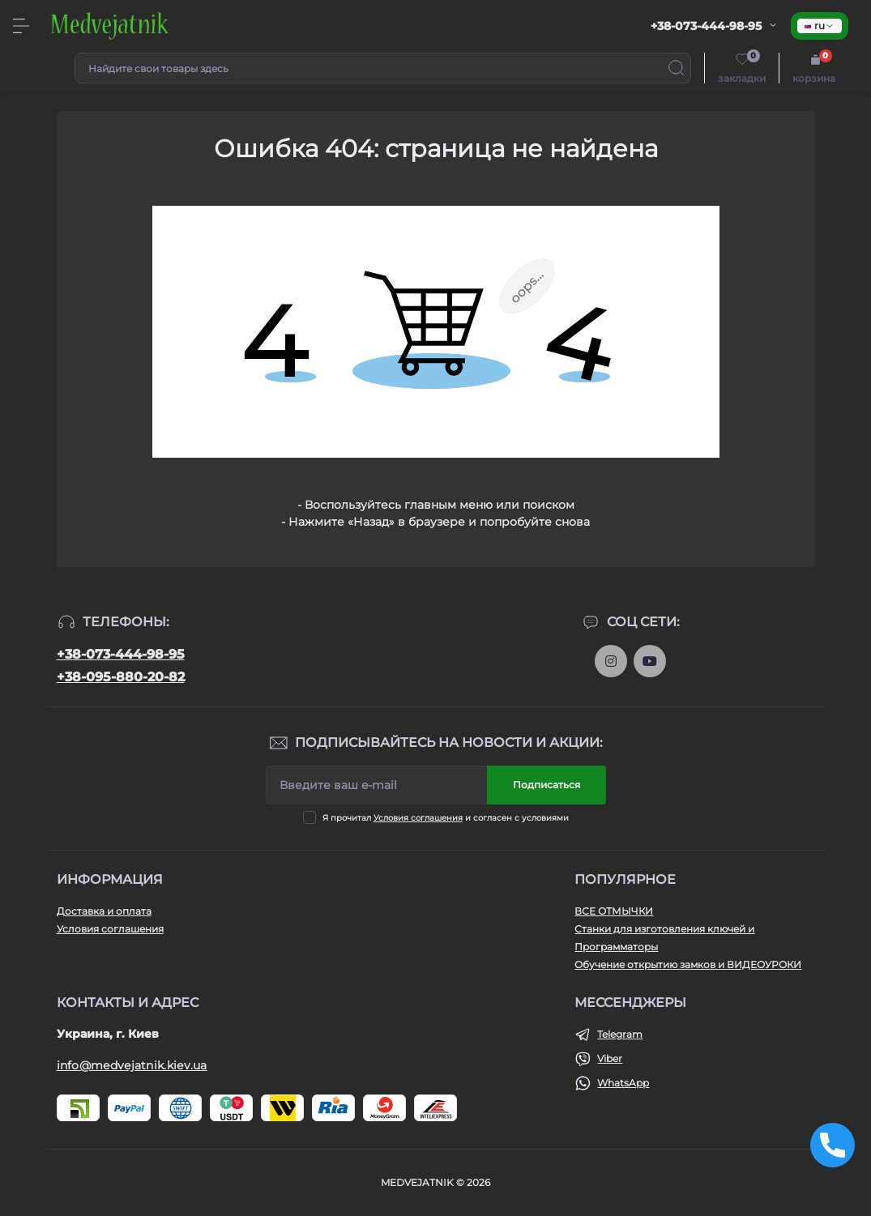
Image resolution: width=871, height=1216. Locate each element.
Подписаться (546, 785)
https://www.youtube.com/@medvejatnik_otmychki (650, 661)
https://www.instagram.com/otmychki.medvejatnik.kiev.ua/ (611, 661)
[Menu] (21, 26)
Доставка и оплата (104, 911)
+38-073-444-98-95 (121, 654)
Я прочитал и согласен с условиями (445, 818)
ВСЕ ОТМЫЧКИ (613, 911)
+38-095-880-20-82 (121, 677)
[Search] (676, 68)
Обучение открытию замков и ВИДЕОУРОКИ (687, 964)
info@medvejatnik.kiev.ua (132, 1065)
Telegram (620, 1034)
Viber (609, 1058)
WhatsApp (623, 1083)
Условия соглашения (418, 818)
